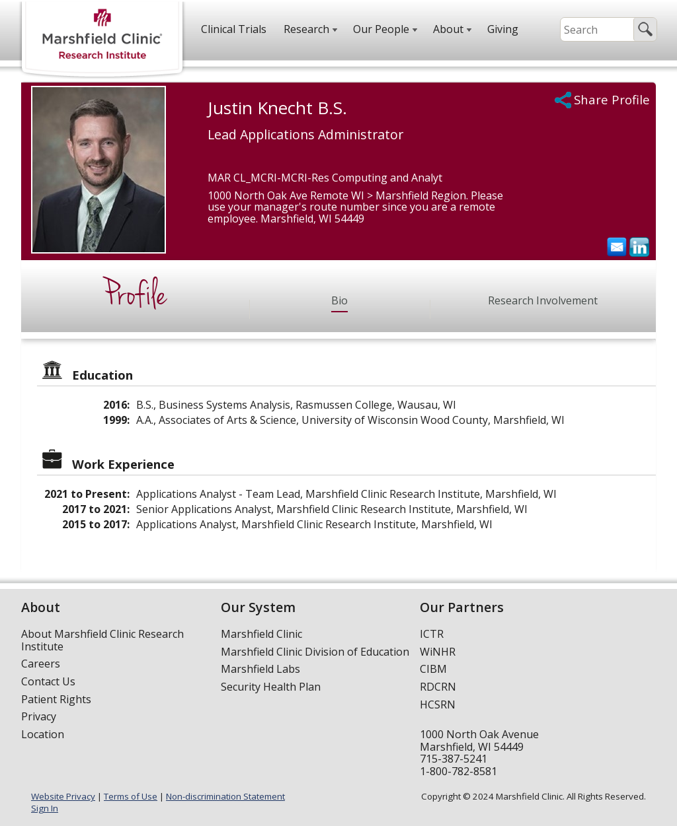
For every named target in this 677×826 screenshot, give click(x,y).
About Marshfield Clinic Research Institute (102, 640)
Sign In (44, 808)
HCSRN (438, 704)
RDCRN (438, 686)
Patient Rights (56, 699)
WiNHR (438, 651)
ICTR (432, 634)
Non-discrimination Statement (225, 796)
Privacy (38, 716)
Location (42, 734)
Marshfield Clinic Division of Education (315, 651)
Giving (502, 29)
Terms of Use (130, 796)
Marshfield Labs (260, 669)
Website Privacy (63, 796)
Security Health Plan (271, 686)
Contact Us (48, 681)
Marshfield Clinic (261, 634)
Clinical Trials (233, 29)
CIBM (433, 669)
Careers (40, 663)
